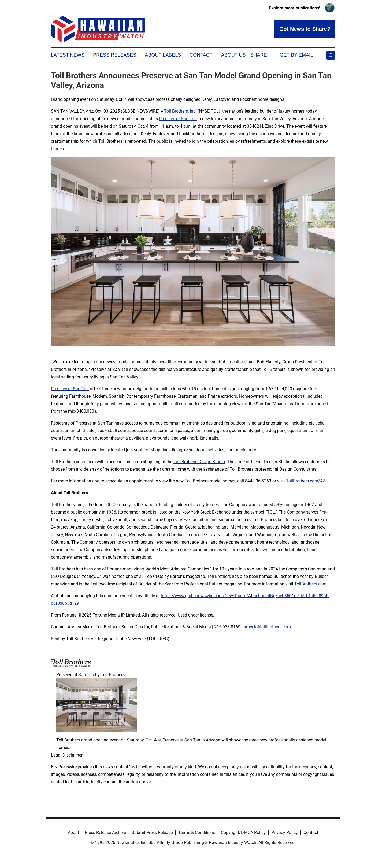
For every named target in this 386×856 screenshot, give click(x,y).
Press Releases (114, 55)
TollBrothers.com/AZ (305, 481)
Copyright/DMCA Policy (243, 832)
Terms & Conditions (196, 832)
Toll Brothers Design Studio (199, 461)
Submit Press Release (152, 832)
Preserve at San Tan (178, 118)
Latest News (67, 55)
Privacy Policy (284, 832)
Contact (201, 55)
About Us (233, 55)
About (73, 832)
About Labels (163, 55)
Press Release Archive (105, 832)
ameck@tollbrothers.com (267, 626)
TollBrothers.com (310, 583)
